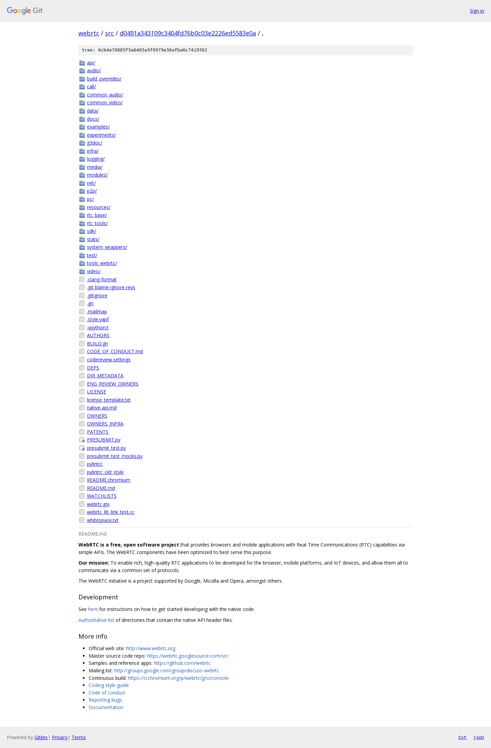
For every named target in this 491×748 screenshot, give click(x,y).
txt (462, 737)
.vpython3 (97, 327)
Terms (79, 737)
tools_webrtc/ (102, 263)
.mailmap (97, 311)
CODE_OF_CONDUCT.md (115, 351)
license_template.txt (109, 400)
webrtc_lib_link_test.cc (110, 512)
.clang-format (102, 279)
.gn (90, 303)
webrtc (88, 33)
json (478, 737)
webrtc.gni (98, 504)
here (93, 609)
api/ (91, 62)
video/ (94, 271)
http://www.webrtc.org (150, 648)
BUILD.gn (97, 343)
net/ (91, 183)
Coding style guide (109, 685)
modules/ (97, 174)
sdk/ (91, 231)
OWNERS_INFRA (105, 423)
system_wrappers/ (107, 247)
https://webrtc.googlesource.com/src (187, 656)
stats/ (93, 239)
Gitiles (41, 737)
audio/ (94, 70)
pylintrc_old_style (105, 472)
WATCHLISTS (102, 496)
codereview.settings (109, 359)
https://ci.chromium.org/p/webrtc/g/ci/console (178, 678)
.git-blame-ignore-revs (111, 287)
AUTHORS (98, 335)
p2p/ (92, 191)
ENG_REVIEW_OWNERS (112, 383)
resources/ (98, 207)
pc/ (90, 199)
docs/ (93, 119)
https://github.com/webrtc (182, 663)
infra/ (93, 151)
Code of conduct (107, 692)
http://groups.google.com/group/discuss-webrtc (166, 670)
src (109, 33)
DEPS (93, 367)
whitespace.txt (103, 520)
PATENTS (97, 432)
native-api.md (102, 407)
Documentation (106, 707)
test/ (92, 255)
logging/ (96, 158)
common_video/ (105, 102)
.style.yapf (98, 319)
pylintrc (95, 464)
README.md (101, 488)
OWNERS (97, 416)
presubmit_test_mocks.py (115, 456)
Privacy (60, 737)
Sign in (477, 11)
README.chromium (108, 480)
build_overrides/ (104, 78)
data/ (93, 110)
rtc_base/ (97, 215)
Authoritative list (96, 620)
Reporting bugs (105, 700)
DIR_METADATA (105, 375)
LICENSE (96, 391)
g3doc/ (94, 142)
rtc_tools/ (97, 223)
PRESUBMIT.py (103, 439)
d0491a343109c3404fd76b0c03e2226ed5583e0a (188, 33)
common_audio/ (105, 94)
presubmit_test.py (106, 448)
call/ (91, 86)
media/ (94, 167)
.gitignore (97, 295)
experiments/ (101, 135)
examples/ (98, 126)
